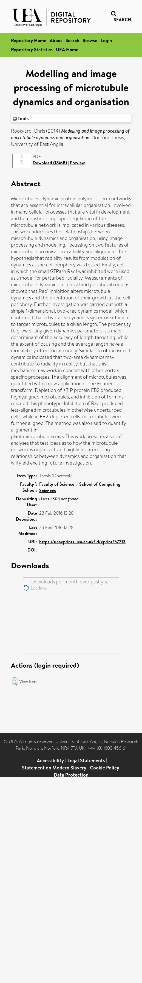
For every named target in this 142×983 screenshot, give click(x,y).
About (56, 40)
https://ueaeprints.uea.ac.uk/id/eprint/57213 (82, 542)
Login (106, 40)
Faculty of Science (56, 484)
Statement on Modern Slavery (54, 767)
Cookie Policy (104, 767)
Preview (77, 163)
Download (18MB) (50, 163)
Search (72, 40)
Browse (90, 40)
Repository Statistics (32, 49)
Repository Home (28, 40)
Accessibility (50, 760)
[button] (15, 681)
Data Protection (71, 774)
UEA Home (67, 49)
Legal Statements (86, 760)
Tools (21, 118)
